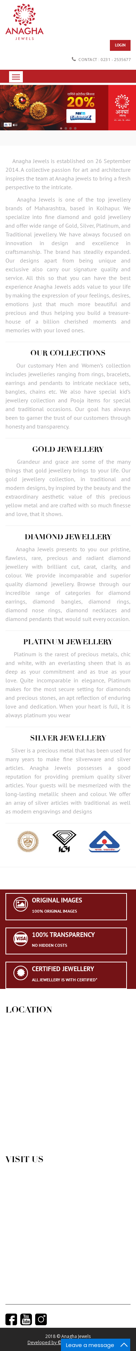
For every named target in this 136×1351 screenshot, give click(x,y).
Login (120, 45)
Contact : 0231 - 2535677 (101, 59)
